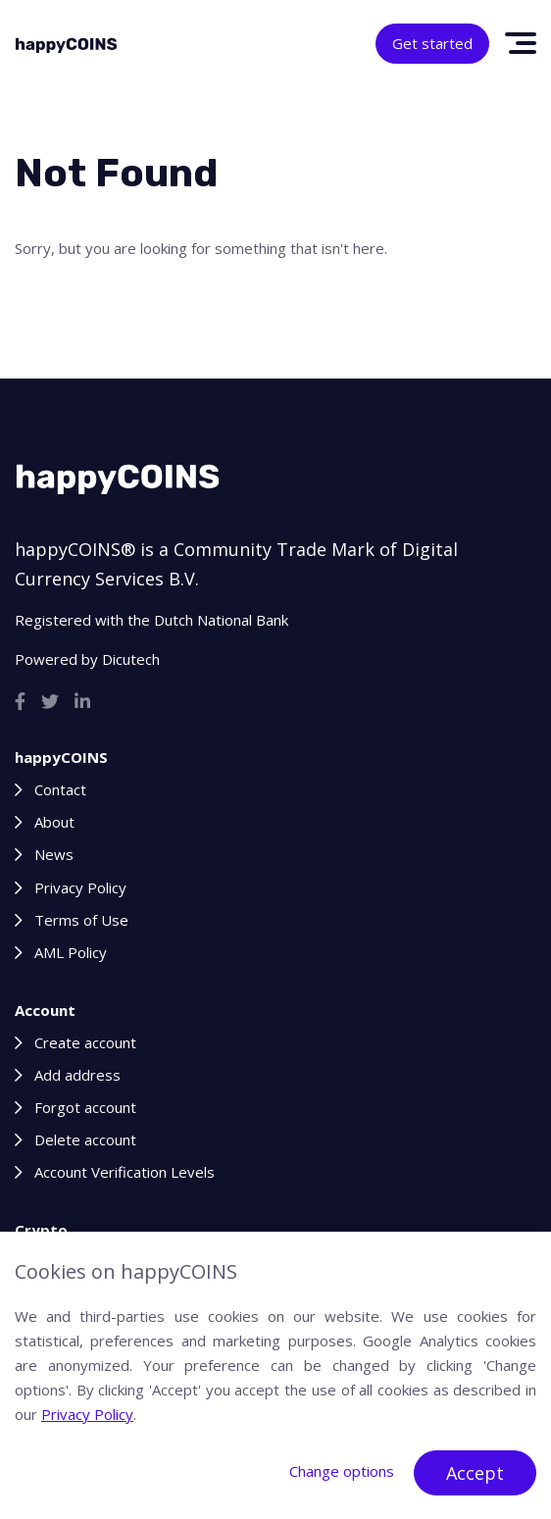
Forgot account (85, 1107)
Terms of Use (81, 920)
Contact (60, 789)
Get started (432, 43)
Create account (85, 1042)
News (54, 854)
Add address (77, 1075)
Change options (341, 1471)
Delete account (85, 1139)
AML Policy (70, 952)
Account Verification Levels (124, 1172)
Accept (475, 1473)
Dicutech (131, 659)
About (54, 822)
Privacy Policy (80, 887)
